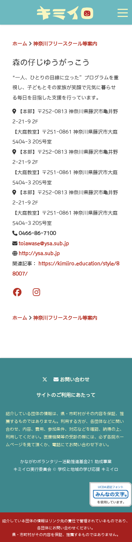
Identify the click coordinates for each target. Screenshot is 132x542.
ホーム (19, 43)
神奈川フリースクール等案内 (65, 43)
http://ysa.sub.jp (39, 253)
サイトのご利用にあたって (65, 395)
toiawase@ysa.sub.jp (44, 243)
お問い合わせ (74, 379)
